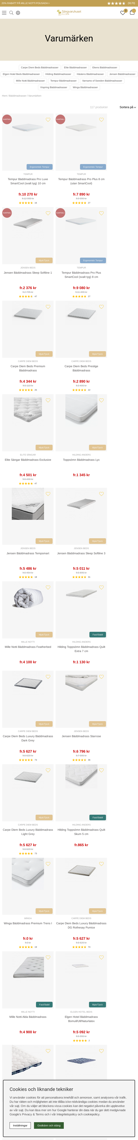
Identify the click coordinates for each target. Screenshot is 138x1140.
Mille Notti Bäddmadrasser (30, 80)
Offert (12, 839)
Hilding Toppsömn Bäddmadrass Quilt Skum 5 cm (120, 464)
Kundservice (17, 827)
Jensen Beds (85, 174)
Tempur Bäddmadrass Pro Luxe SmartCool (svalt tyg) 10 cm (18, 183)
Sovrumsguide (69, 968)
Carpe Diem (91, 783)
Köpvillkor (69, 1004)
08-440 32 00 (71, 901)
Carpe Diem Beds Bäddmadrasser (39, 67)
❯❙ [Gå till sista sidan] (85, 774)
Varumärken (34, 95)
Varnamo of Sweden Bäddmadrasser (102, 80)
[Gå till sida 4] (64, 775)
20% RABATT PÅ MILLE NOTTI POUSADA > (26, 3)
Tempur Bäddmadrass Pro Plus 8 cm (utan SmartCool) (52, 183)
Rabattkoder (69, 962)
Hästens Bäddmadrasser (90, 74)
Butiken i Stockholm (69, 1046)
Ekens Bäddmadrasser (104, 67)
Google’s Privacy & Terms (27, 1114)
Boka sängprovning (69, 1027)
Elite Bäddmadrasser (75, 67)
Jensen (17, 787)
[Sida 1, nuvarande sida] (51, 775)
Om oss (69, 975)
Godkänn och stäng (49, 1125)
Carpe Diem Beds (18, 267)
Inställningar (20, 1125)
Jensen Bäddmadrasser (122, 74)
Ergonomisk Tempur (20, 167)
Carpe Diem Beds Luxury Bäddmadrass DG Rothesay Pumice (52, 557)
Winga (18, 548)
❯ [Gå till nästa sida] (76, 774)
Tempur (18, 174)
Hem (4, 95)
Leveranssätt (81, 827)
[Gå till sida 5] (68, 775)
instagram (69, 1063)
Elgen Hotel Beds (120, 548)
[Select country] (17, 13)
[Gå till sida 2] (55, 775)
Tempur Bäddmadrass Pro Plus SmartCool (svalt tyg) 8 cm (120, 183)
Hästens (18, 642)
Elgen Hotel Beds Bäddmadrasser (21, 74)
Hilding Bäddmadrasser (58, 74)
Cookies (69, 998)
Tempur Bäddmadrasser (63, 80)
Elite (114, 783)
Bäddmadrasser (17, 95)
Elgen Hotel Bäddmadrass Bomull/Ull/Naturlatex (120, 557)
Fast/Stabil (126, 354)
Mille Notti (86, 361)
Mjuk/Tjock (92, 167)
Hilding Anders (120, 267)
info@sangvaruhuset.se (69, 905)
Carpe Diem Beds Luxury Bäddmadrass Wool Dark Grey (120, 651)
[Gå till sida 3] (60, 775)
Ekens (105, 783)
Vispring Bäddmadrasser (53, 87)
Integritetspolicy (69, 1010)
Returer (78, 839)
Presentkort (69, 981)
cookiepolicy (91, 1114)
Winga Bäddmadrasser (85, 87)
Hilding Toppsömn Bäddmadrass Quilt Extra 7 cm (120, 370)
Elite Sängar (86, 267)
